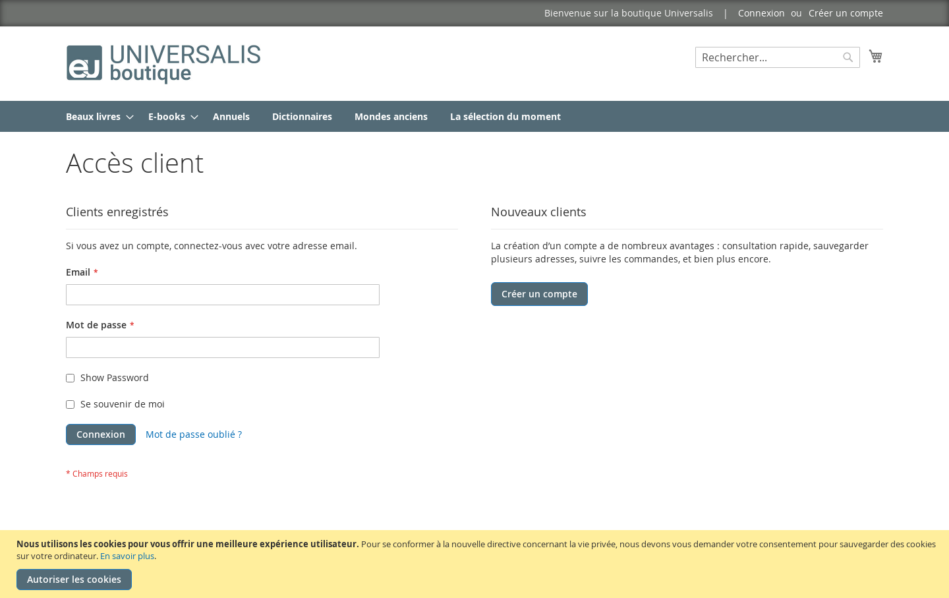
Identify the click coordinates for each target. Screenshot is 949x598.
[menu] (474, 116)
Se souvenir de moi (122, 404)
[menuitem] (96, 116)
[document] (476, 564)
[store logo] (165, 63)
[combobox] (777, 57)
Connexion (761, 13)
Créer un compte (846, 13)
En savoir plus (127, 556)
